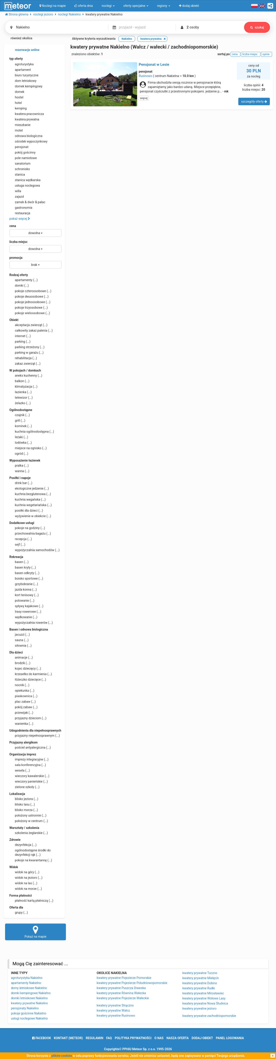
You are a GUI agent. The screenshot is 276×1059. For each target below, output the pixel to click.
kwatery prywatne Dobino (199, 983)
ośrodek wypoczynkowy (28, 141)
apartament (20, 70)
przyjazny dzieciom (28, 718)
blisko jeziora (23, 799)
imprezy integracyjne (28, 759)
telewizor (21, 397)
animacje (21, 657)
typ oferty (16, 58)
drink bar (20, 483)
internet (20, 336)
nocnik (19, 685)
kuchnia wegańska (27, 499)
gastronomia (20, 207)
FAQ (109, 1038)
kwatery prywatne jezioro (199, 1008)
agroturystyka (21, 64)
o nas (159, 1038)
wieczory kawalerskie (29, 776)
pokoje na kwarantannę (30, 860)
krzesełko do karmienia (30, 674)
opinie (266, 54)
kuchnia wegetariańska (30, 505)
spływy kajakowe (26, 606)
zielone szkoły (24, 787)
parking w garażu (26, 352)
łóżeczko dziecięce (27, 679)
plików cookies (61, 1055)
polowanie (21, 600)
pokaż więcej (19, 218)
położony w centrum (28, 821)
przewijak (21, 712)
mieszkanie (20, 125)
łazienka (20, 392)
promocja (15, 257)
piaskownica (23, 696)
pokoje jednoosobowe (29, 302)
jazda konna (23, 589)
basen (19, 562)
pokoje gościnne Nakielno (28, 1013)
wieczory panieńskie (28, 781)
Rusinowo (145, 76)
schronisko (19, 169)
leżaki (18, 437)
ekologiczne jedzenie (29, 488)
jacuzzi (19, 634)
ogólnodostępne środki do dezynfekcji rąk (30, 852)
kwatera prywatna (24, 119)
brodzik (19, 663)
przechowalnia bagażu (30, 533)
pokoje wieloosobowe (29, 313)
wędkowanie (23, 617)
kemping (18, 108)
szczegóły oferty (254, 101)
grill (17, 420)
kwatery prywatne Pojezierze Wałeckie (123, 998)
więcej (143, 98)
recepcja (20, 539)
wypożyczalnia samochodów (34, 550)
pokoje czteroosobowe (30, 291)
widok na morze (25, 888)
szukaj (257, 27)
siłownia (20, 645)
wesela (19, 770)
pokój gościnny (22, 152)
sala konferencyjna (27, 765)
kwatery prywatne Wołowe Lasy (203, 998)
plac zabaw (22, 701)
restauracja (19, 213)
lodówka (20, 442)
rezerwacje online (24, 50)
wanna (19, 471)
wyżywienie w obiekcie (30, 516)
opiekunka (21, 690)
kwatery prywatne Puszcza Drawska (121, 988)
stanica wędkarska (25, 180)
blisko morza (23, 810)
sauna (19, 640)
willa (15, 191)
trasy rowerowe (25, 611)
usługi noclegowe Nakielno (29, 1018)
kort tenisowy (24, 595)
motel (16, 130)
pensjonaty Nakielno (25, 1008)
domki (19, 285)
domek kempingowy (26, 86)
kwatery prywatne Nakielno (29, 1003)
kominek (20, 426)
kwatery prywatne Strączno (115, 1005)
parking (20, 341)
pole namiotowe (23, 158)
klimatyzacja (23, 386)
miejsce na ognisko (28, 448)
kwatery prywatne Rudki (198, 988)
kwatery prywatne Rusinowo (116, 1015)
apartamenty (23, 280)
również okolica (18, 38)
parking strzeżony (27, 347)
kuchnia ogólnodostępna (31, 431)
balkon (19, 381)
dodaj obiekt (202, 1038)
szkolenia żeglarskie (28, 833)
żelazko (20, 403)
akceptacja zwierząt (28, 325)
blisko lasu (22, 804)
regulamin (94, 1038)
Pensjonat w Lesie (154, 64)
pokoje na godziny (27, 528)
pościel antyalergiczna (30, 747)
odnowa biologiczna (26, 136)
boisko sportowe (26, 578)
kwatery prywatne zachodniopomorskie (209, 1016)
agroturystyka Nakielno (27, 978)
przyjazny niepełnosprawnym (34, 735)
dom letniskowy (23, 81)
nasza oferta (177, 1038)
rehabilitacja (23, 358)
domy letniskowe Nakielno (29, 988)
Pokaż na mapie (35, 931)
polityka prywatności (133, 1038)
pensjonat (19, 147)
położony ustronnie (28, 815)
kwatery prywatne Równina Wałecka (121, 993)
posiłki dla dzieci (26, 510)
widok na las (23, 883)
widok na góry (24, 872)
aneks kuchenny (25, 375)
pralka (19, 465)
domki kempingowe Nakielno (31, 993)
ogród (18, 453)
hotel (15, 103)
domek (16, 92)
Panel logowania (230, 1038)
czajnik (19, 415)
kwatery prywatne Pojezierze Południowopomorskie (132, 983)
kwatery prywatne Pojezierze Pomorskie (124, 978)
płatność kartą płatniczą (31, 900)
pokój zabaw (23, 707)
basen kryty (22, 567)
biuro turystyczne (24, 75)
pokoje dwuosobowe (29, 296)
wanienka (21, 723)
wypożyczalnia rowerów (31, 622)
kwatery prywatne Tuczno (199, 973)
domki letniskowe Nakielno (29, 998)
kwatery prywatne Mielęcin (200, 978)
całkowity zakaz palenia (31, 330)
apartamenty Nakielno (26, 983)
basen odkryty (24, 573)
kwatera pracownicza (26, 114)
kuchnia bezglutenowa (30, 494)
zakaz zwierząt (25, 363)
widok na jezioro (26, 877)
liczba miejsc (18, 242)
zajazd (16, 196)
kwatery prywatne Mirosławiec (203, 993)
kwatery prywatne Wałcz (113, 1010)
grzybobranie (23, 584)
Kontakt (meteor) (68, 1038)
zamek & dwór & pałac (27, 202)
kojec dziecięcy (25, 668)
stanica (17, 174)
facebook (41, 1038)
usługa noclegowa (24, 185)
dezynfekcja (23, 845)
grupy (18, 912)
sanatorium (20, 163)
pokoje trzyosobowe (28, 307)
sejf (17, 544)
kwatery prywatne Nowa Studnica (205, 1003)
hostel (16, 97)
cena (12, 226)
